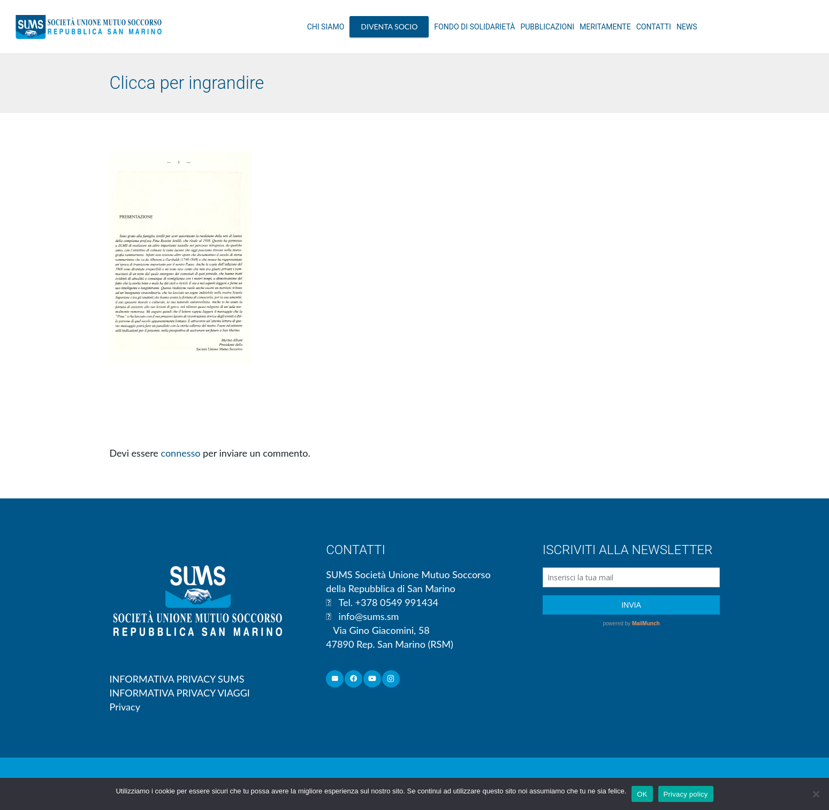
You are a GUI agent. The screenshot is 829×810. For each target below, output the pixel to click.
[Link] (88, 27)
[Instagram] (391, 679)
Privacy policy (686, 794)
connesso (180, 453)
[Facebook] (353, 679)
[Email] (335, 679)
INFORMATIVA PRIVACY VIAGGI (180, 693)
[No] (815, 794)
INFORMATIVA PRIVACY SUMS (177, 679)
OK (642, 794)
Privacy (125, 707)
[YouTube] (372, 679)
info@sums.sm (369, 616)
